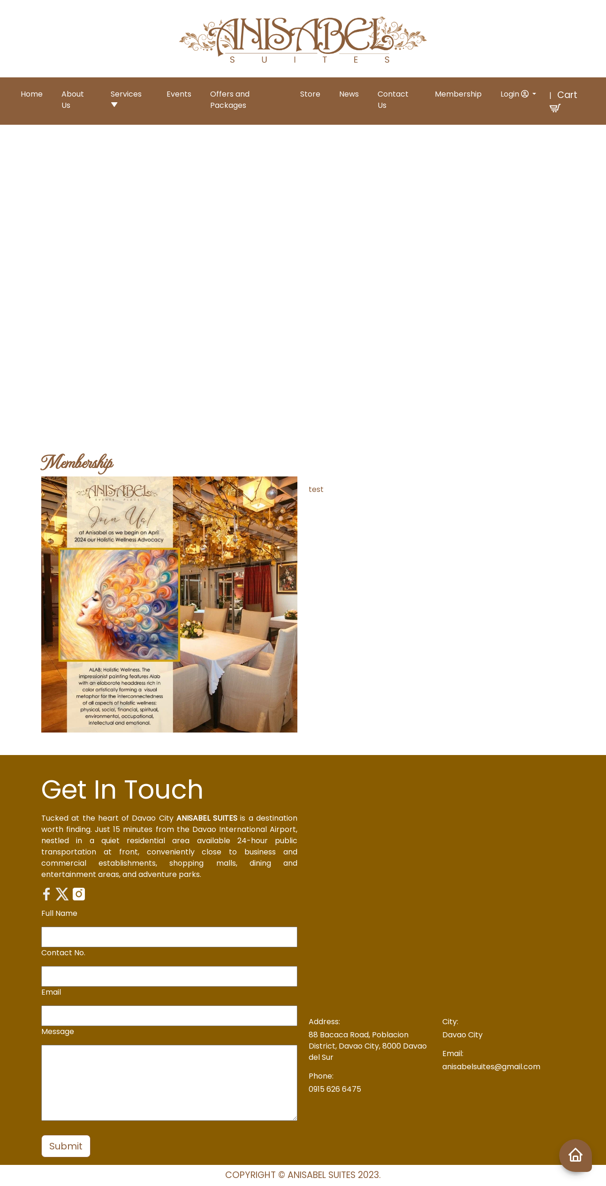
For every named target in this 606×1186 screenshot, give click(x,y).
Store (310, 94)
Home (32, 94)
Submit (66, 1146)
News (349, 94)
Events (179, 94)
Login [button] (515, 94)
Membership (458, 94)
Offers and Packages (230, 100)
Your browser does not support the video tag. (303, 276)
